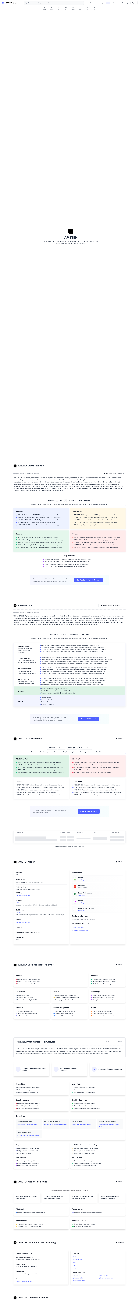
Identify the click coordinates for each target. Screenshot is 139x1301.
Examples (93, 3)
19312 (17, 930)
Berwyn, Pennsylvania (23, 922)
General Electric (78, 1260)
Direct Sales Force (78, 927)
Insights (105, 3)
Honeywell (81, 885)
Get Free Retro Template (88, 811)
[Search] (54, 3)
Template (116, 3)
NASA (75, 1262)
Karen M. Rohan (79, 1278)
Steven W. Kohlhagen (106, 1278)
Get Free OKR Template (88, 719)
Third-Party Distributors (80, 930)
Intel (74, 1265)
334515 (18, 912)
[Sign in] (134, 3)
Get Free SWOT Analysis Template (88, 580)
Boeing (75, 1257)
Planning (125, 3)
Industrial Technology (23, 895)
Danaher (81, 900)
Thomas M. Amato (79, 1280)
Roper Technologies (85, 893)
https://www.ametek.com (24, 1281)
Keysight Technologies (86, 908)
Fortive (80, 878)
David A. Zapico (78, 1276)
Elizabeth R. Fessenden (107, 1276)
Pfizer (75, 1268)
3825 (17, 903)
